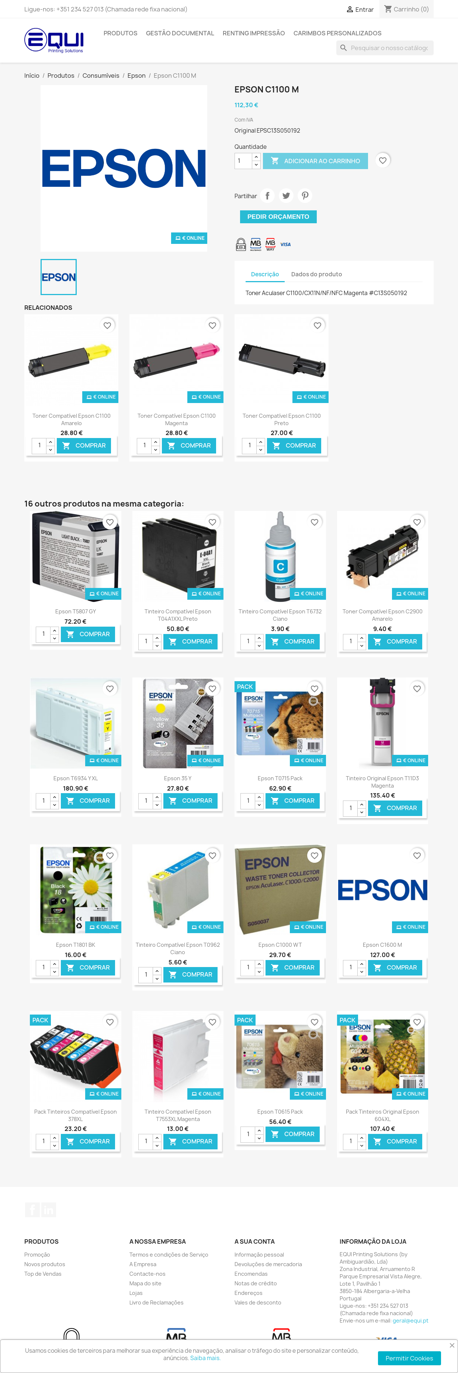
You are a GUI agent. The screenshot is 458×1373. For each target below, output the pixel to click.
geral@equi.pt (410, 1320)
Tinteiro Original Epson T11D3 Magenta (382, 782)
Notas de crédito (256, 1283)
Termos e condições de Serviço (168, 1254)
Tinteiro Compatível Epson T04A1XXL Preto (178, 615)
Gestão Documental (180, 33)
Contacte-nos (147, 1273)
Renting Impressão (254, 33)
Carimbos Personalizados (338, 33)
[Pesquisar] (385, 48)
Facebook (32, 1209)
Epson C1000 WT (280, 944)
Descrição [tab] (265, 274)
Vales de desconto (258, 1302)
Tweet (286, 195)
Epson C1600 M (382, 944)
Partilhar (267, 195)
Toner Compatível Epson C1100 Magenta (177, 419)
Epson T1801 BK (75, 944)
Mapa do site (145, 1283)
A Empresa (142, 1264)
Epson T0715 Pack (280, 778)
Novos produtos (44, 1264)
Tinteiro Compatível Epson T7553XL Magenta (178, 1115)
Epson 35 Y (177, 778)
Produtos (121, 33)
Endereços (249, 1292)
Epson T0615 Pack (280, 1111)
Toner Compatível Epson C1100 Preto (282, 419)
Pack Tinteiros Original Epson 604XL (382, 1115)
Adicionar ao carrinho (315, 161)
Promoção (37, 1254)
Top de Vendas (43, 1273)
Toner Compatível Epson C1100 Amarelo (71, 419)
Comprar (84, 445)
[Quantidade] (243, 161)
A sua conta (255, 1241)
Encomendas (251, 1273)
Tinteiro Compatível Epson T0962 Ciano (178, 948)
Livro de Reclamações (156, 1302)
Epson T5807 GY (75, 611)
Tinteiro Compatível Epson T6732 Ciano (280, 615)
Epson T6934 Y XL (75, 778)
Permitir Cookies (409, 1358)
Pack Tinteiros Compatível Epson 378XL (75, 1115)
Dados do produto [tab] (316, 274)
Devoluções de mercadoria (268, 1264)
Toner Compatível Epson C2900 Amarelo (383, 615)
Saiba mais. (205, 1358)
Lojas (136, 1292)
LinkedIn (48, 1209)
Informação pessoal (259, 1254)
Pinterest (305, 195)
